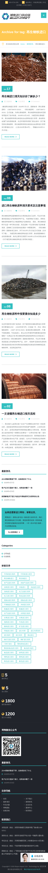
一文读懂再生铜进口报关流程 (18, 413)
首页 (4, 799)
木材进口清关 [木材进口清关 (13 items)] (25, 604)
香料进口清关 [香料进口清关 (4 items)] (24, 657)
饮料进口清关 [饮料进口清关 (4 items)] (24, 652)
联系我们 (29, 811)
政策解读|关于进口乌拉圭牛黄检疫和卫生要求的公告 (20, 496)
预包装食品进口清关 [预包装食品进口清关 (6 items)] (11, 648)
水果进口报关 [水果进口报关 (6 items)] (25, 613)
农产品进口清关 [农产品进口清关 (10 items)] (9, 583)
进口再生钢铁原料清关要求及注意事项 (24, 205)
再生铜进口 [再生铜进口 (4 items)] (23, 578)
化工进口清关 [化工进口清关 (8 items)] (9, 596)
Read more (9, 137)
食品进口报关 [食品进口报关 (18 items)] (29, 648)
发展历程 (6, 811)
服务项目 (6, 802)
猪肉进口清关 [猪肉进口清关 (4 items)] (9, 626)
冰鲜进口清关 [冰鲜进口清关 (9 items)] (9, 587)
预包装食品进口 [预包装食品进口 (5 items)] (23, 644)
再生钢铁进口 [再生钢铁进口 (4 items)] (9, 578)
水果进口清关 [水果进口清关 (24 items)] (9, 618)
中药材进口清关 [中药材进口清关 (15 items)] (26, 574)
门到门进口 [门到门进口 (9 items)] (8, 644)
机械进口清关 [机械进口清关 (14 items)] (24, 609)
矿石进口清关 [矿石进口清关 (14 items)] (24, 626)
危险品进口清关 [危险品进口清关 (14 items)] (26, 600)
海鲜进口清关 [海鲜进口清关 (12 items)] (9, 622)
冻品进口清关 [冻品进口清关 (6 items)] (35, 587)
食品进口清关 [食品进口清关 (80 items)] (9, 652)
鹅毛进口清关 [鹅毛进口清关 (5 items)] (24, 661)
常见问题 (6, 805)
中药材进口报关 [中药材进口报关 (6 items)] (9, 574)
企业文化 (29, 805)
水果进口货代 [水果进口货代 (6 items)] (24, 618)
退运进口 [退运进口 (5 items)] (31, 635)
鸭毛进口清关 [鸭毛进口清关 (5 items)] (9, 661)
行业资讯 (21, 101)
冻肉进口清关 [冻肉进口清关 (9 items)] (9, 591)
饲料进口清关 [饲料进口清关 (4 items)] (9, 657)
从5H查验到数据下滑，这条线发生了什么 (16, 479)
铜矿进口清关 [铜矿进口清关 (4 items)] (25, 639)
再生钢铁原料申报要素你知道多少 (21, 313)
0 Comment (35, 101)
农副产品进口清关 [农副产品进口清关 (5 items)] (27, 583)
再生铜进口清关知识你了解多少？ (21, 96)
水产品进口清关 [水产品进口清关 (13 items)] (9, 613)
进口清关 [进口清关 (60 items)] (19, 635)
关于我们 (29, 799)
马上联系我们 (14, 532)
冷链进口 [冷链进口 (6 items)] (22, 587)
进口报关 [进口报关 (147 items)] (7, 635)
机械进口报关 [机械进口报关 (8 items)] (9, 609)
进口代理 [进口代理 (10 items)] (22, 631)
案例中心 (29, 808)
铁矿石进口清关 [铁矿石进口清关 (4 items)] (9, 639)
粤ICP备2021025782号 (32, 869)
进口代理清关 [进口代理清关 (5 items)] (35, 631)
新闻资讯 (29, 802)
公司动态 (7, 553)
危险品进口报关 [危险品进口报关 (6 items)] (9, 600)
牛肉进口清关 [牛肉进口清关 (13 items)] (24, 622)
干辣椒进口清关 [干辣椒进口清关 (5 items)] (9, 604)
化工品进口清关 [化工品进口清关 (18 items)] (24, 591)
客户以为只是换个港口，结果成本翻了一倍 (17, 488)
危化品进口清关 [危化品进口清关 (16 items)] (24, 596)
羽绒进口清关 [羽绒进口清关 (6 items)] (9, 631)
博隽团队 (6, 808)
